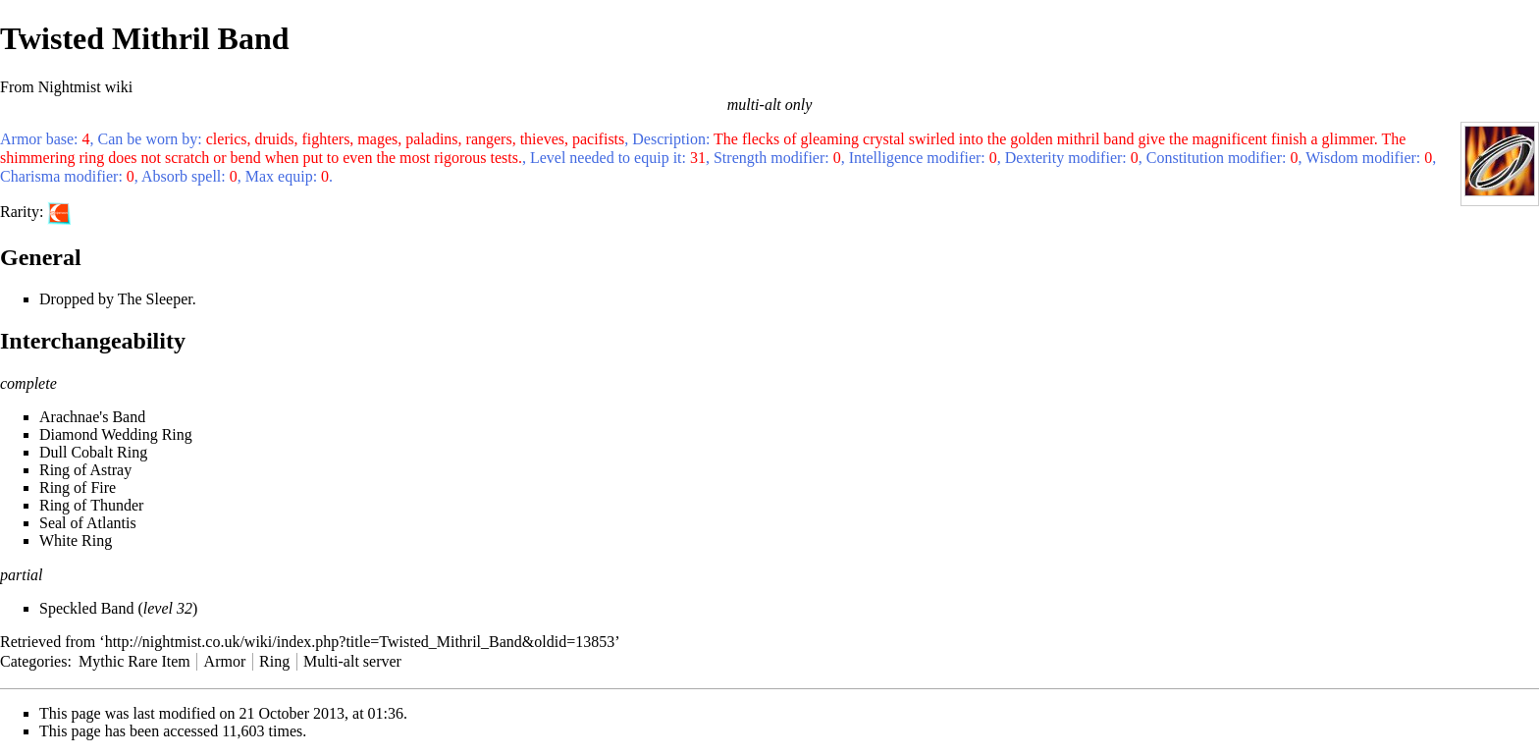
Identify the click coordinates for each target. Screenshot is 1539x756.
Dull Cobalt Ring (93, 452)
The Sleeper (155, 299)
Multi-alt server (352, 661)
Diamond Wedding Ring (115, 434)
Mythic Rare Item (134, 661)
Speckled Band (86, 608)
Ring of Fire (77, 487)
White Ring (75, 540)
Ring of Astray (85, 469)
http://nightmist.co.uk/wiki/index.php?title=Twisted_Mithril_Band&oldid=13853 (360, 641)
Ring (274, 661)
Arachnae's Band (92, 416)
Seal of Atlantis (87, 522)
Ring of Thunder (91, 505)
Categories (33, 661)
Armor (225, 661)
